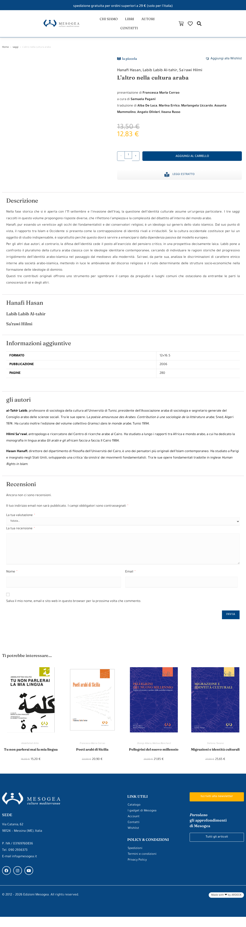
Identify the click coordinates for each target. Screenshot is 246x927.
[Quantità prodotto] (128, 159)
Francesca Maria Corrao (92, 748)
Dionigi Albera (144, 748)
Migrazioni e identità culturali (215, 753)
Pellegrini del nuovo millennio (154, 753)
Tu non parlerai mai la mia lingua (30, 756)
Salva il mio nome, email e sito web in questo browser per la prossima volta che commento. (73, 605)
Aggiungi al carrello (192, 160)
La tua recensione (20, 533)
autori (137, 25)
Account (134, 827)
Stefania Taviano (215, 748)
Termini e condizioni (143, 864)
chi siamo (95, 25)
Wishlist (133, 838)
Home (5, 51)
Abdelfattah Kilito (30, 748)
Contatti (134, 833)
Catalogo (134, 815)
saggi (15, 51)
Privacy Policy (138, 870)
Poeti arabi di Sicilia (92, 753)
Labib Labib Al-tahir (164, 74)
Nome (11, 576)
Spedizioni (135, 858)
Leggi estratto (183, 178)
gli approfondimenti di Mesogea (210, 830)
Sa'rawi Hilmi (198, 74)
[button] (240, 25)
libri (118, 25)
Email (130, 576)
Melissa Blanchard (161, 748)
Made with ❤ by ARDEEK (226, 905)
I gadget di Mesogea (142, 821)
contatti (161, 25)
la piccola (129, 63)
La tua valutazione (20, 519)
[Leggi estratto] (166, 178)
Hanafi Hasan (130, 74)
